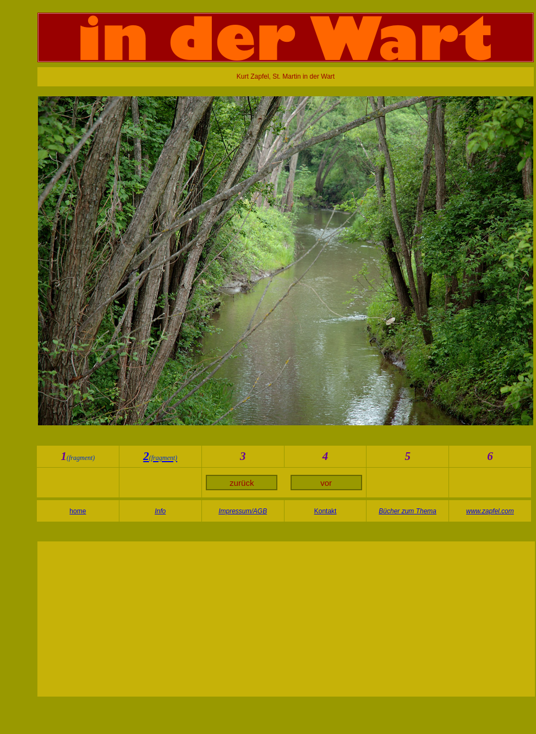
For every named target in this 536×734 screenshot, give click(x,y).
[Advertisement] (286, 619)
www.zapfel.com (490, 511)
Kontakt (325, 511)
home (77, 511)
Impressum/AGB (242, 511)
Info (160, 511)
